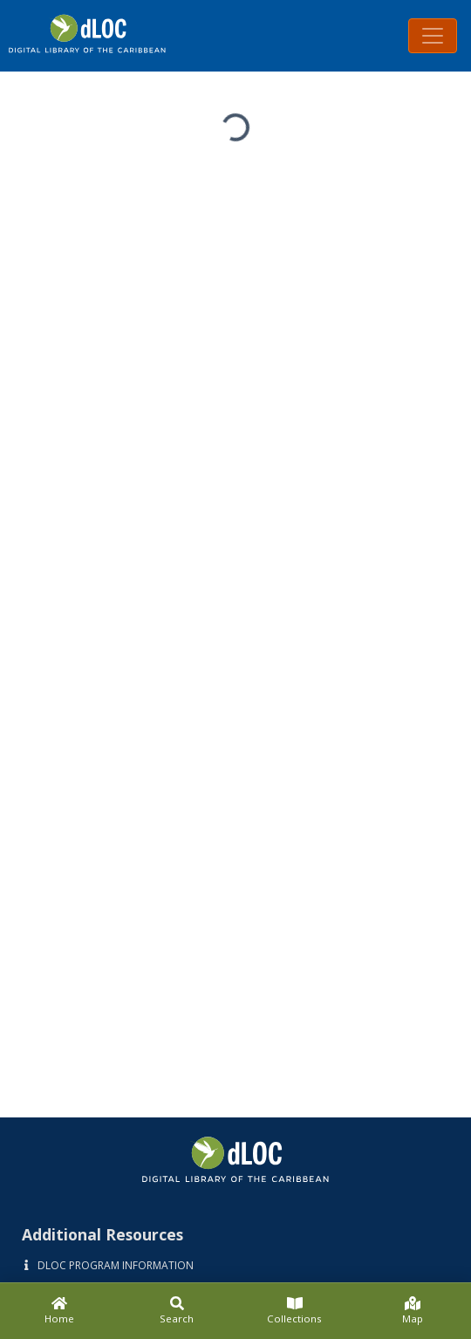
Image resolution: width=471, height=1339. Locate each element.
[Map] (412, 1311)
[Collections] (294, 1311)
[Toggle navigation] (432, 35)
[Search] (177, 1311)
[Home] (59, 1311)
